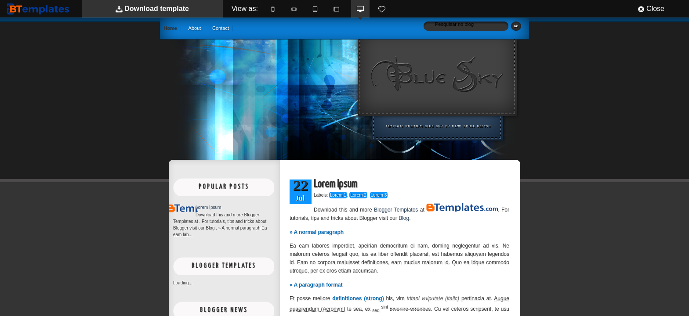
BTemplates (40, 8)
